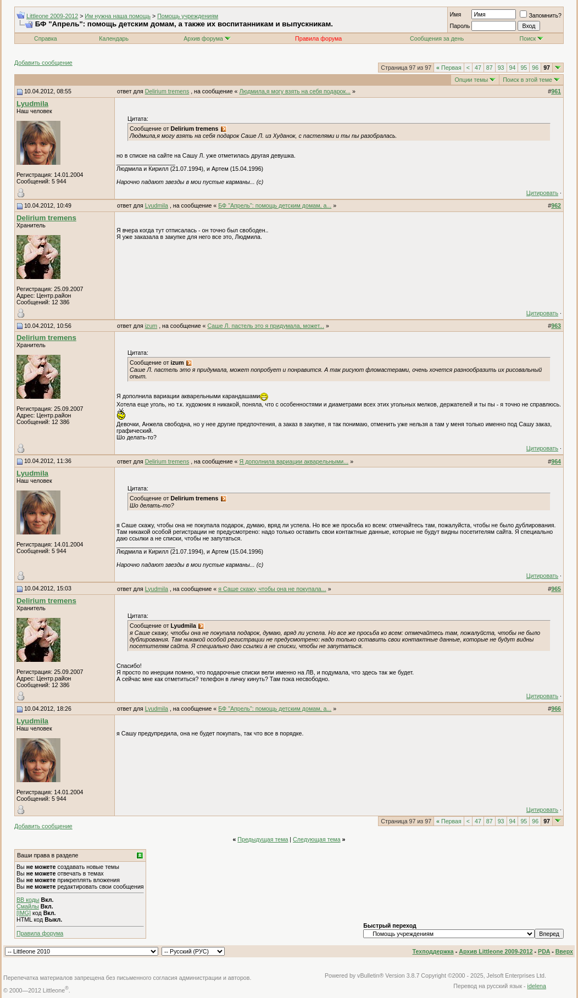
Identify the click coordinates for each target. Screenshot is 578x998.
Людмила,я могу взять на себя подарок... (295, 91)
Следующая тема (317, 839)
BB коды (28, 899)
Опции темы (471, 79)
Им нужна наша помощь (118, 16)
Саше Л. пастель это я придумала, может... (265, 325)
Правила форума (39, 933)
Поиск (532, 38)
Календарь (114, 38)
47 (478, 67)
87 (489, 67)
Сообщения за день (437, 38)
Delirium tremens (167, 91)
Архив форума (203, 38)
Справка (45, 38)
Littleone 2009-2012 (52, 16)
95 (523, 67)
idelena (536, 986)
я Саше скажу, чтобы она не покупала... (272, 589)
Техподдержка (433, 951)
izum (151, 325)
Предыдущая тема (262, 839)
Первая (449, 67)
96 (535, 67)
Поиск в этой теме (527, 79)
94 (512, 67)
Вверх (564, 951)
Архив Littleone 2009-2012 (495, 951)
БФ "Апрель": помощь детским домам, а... (274, 205)
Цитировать (542, 192)
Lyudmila (32, 103)
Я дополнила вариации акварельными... (293, 461)
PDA (544, 951)
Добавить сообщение (43, 62)
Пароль (459, 26)
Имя (455, 14)
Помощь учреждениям (187, 16)
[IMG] (23, 913)
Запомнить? (541, 15)
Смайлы (27, 906)
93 (501, 67)
